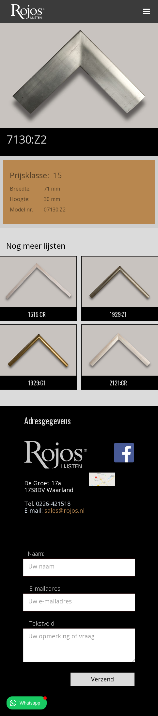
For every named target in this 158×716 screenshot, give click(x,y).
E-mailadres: (45, 588)
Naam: (36, 553)
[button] (146, 11)
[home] (26, 10)
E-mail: (34, 510)
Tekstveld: (42, 623)
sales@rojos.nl (64, 510)
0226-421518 (53, 503)
